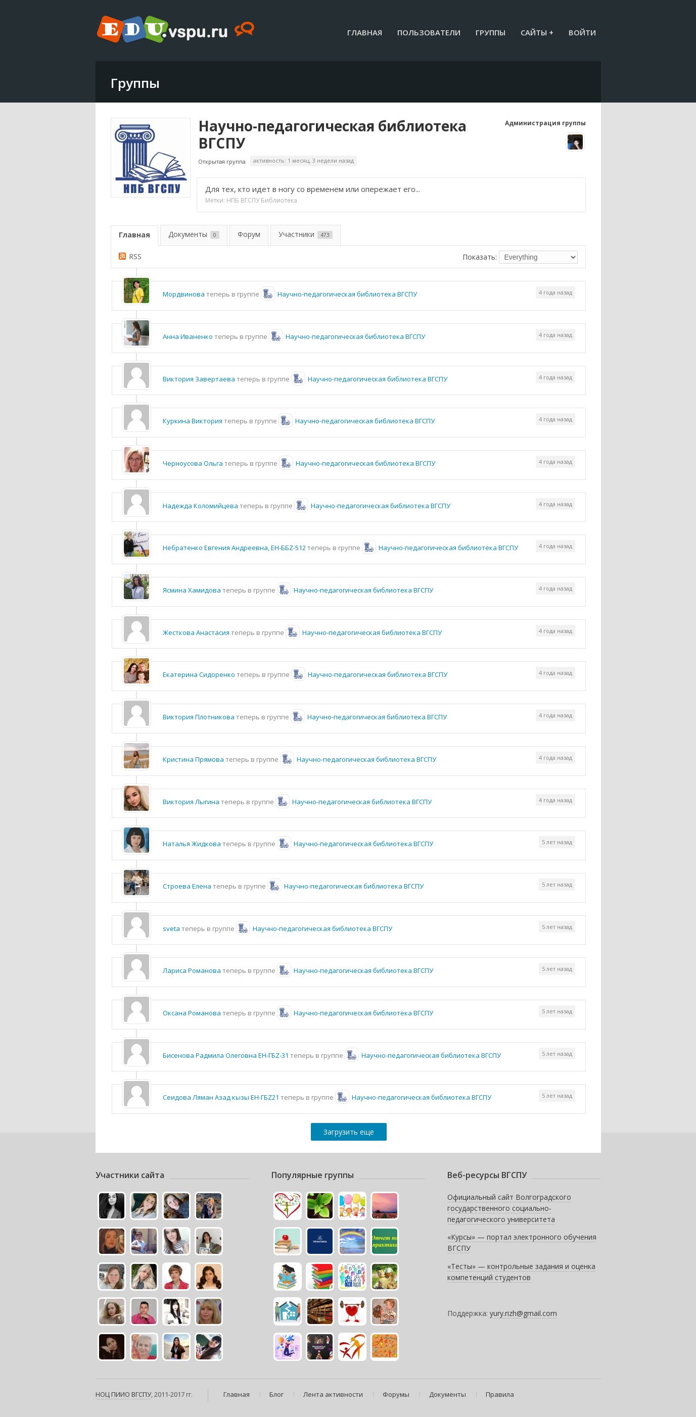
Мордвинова (184, 294)
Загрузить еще (348, 1132)
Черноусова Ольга (193, 463)
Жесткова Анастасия (196, 632)
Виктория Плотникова (199, 716)
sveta (171, 928)
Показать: (479, 257)
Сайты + (537, 32)
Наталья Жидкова (192, 843)
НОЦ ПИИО (113, 1394)
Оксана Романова (192, 1012)
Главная (364, 32)
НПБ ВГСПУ (242, 200)
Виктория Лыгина (191, 801)
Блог (276, 1394)
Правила (500, 1394)
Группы (490, 32)
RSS (135, 256)
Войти (582, 32)
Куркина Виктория (192, 420)
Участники (306, 234)
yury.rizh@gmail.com (523, 1313)
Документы (193, 234)
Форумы (396, 1394)
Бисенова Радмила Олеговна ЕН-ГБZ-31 (226, 1055)
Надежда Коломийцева (200, 505)
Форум (249, 234)
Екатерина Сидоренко (199, 674)
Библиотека (279, 200)
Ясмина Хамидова (192, 590)
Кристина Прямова (193, 759)
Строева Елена (187, 886)
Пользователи (428, 32)
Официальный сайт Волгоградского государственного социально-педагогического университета (509, 1208)
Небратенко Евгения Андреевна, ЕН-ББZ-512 (234, 547)
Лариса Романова (192, 970)
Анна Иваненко (188, 336)
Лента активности (333, 1394)
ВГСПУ (141, 1394)
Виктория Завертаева (199, 378)
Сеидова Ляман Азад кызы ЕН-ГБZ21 (221, 1097)
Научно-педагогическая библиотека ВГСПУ (332, 134)
